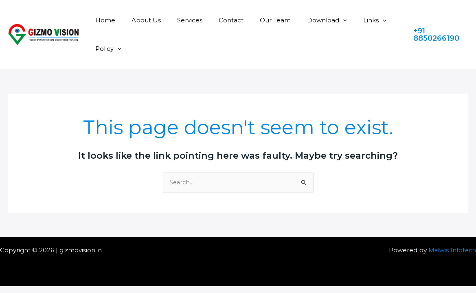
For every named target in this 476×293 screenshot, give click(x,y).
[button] (438, 34)
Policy (106, 48)
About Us (140, 20)
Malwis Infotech (451, 250)
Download (305, 20)
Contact (216, 20)
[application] (321, 20)
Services (179, 20)
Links (348, 20)
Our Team (256, 20)
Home (103, 20)
